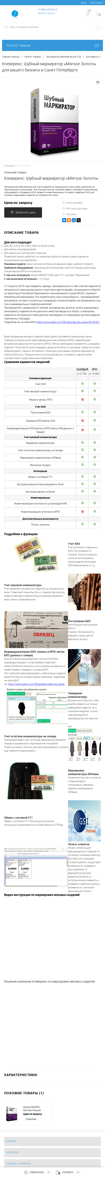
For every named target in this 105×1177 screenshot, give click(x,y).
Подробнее (30, 1119)
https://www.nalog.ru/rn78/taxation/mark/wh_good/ (36, 684)
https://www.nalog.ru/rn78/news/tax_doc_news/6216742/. (68, 322)
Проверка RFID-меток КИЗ (40, 420)
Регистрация (96, 2)
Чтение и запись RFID (40, 399)
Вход (83, 2)
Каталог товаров (52, 45)
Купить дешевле (72, 202)
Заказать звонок (46, 13)
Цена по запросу (18, 202)
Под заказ (69, 214)
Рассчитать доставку (75, 208)
